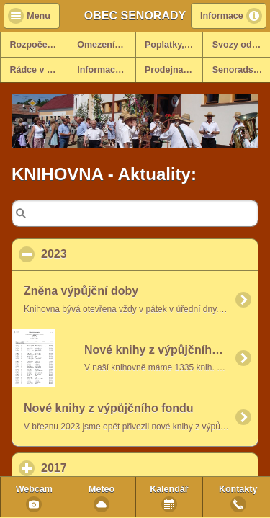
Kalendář (169, 489)
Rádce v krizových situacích (39, 70)
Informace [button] (221, 16)
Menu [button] (38, 16)
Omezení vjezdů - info (106, 45)
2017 (121, 467)
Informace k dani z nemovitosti (106, 70)
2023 (124, 253)
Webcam (34, 489)
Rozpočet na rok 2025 (39, 45)
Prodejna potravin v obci (173, 70)
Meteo (101, 489)
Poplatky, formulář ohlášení (173, 45)
